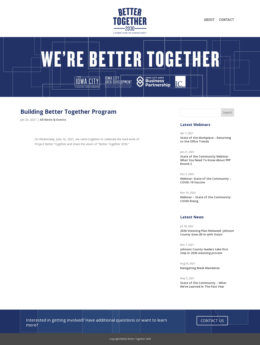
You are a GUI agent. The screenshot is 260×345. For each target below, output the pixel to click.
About (209, 20)
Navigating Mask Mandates (200, 268)
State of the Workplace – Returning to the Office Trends (205, 139)
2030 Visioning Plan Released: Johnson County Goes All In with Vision (207, 232)
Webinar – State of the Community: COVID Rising (205, 199)
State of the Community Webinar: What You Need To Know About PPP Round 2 (205, 160)
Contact (226, 20)
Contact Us (212, 320)
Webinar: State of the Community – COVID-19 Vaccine (205, 180)
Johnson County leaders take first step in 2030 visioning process (204, 251)
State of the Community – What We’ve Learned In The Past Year (203, 284)
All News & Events (53, 120)
